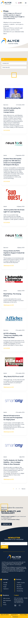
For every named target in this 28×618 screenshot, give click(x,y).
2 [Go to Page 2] (16, 489)
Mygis (4, 586)
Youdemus (15, 617)
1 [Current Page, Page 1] (13, 488)
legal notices (14, 614)
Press (4, 604)
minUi (4, 582)
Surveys (19, 584)
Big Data (19, 586)
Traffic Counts (21, 582)
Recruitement (7, 600)
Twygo (5, 584)
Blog (4, 602)
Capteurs (5, 588)
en (20, 2)
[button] (14, 59)
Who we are (6, 598)
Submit (4, 546)
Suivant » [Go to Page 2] (24, 489)
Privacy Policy (23, 614)
